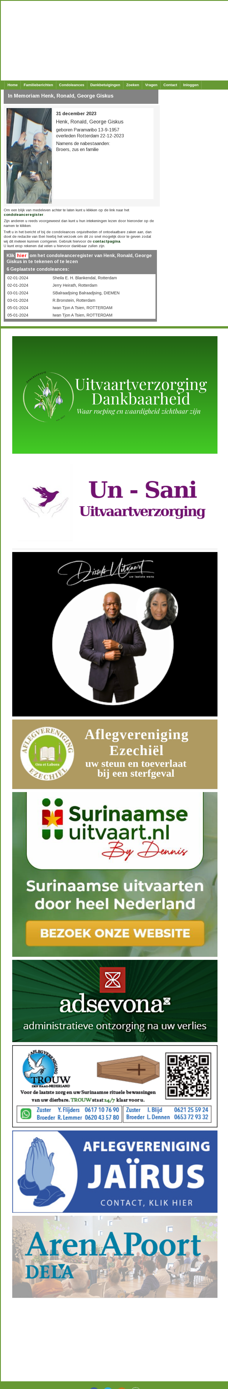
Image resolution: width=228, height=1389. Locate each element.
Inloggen (190, 85)
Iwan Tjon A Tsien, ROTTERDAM (83, 307)
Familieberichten (38, 85)
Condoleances (71, 85)
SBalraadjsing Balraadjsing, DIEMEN (86, 293)
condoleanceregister (23, 214)
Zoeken (132, 85)
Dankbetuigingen (105, 85)
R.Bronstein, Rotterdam (74, 300)
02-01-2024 (17, 278)
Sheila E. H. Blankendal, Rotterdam (85, 278)
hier (22, 255)
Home (12, 85)
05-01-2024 (17, 307)
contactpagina (106, 241)
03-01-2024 (17, 293)
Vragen (151, 85)
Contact (170, 85)
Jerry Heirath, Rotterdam (75, 285)
